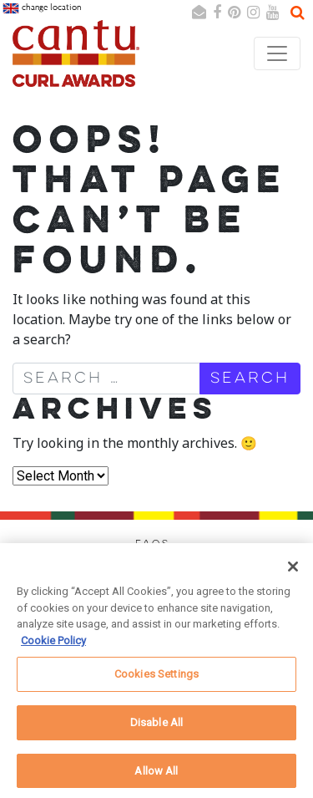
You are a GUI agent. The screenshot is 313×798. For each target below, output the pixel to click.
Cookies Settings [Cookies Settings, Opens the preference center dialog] (156, 680)
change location (42, 8)
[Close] (293, 573)
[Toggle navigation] (277, 53)
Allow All (156, 776)
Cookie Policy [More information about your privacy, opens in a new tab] (53, 646)
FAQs (152, 544)
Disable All (156, 728)
